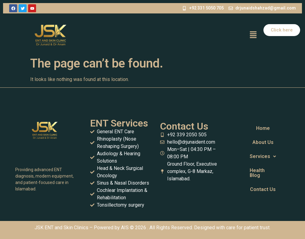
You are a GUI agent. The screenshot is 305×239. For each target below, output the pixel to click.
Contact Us (263, 189)
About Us (263, 142)
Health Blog (257, 172)
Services (263, 156)
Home (263, 128)
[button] (253, 35)
